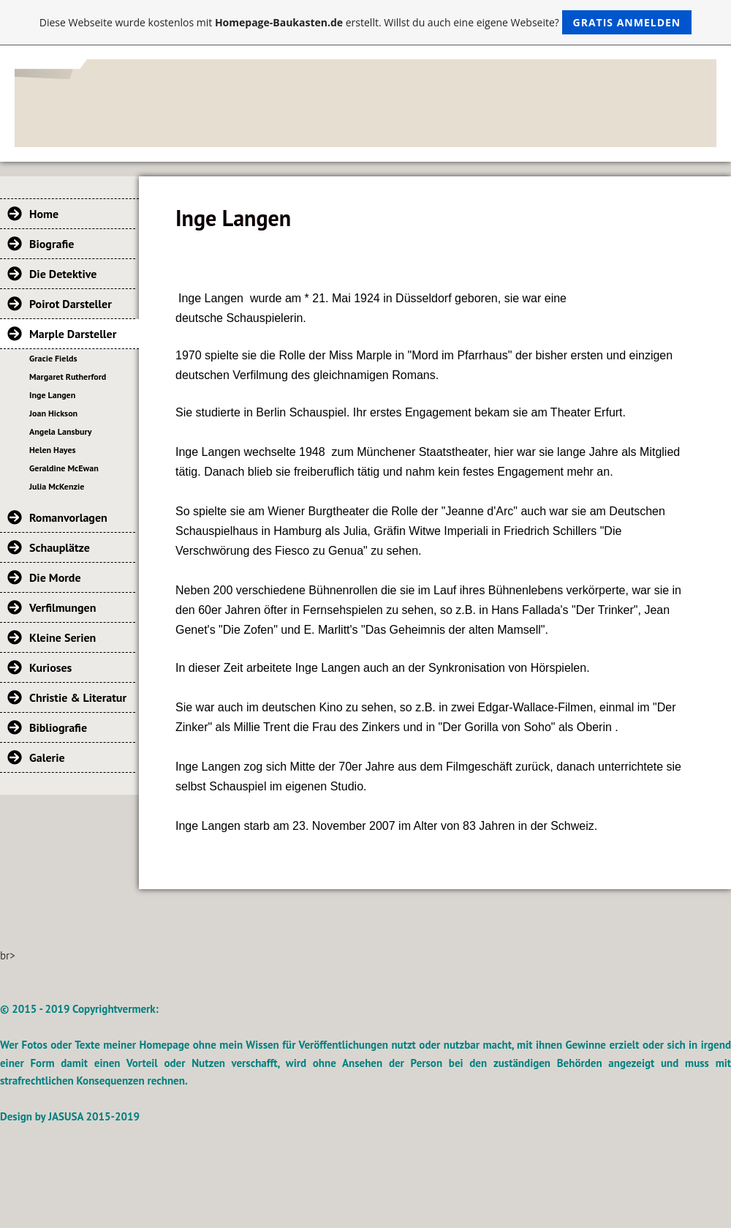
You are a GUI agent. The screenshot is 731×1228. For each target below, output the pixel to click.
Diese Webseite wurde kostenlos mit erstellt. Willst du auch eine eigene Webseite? (365, 22)
